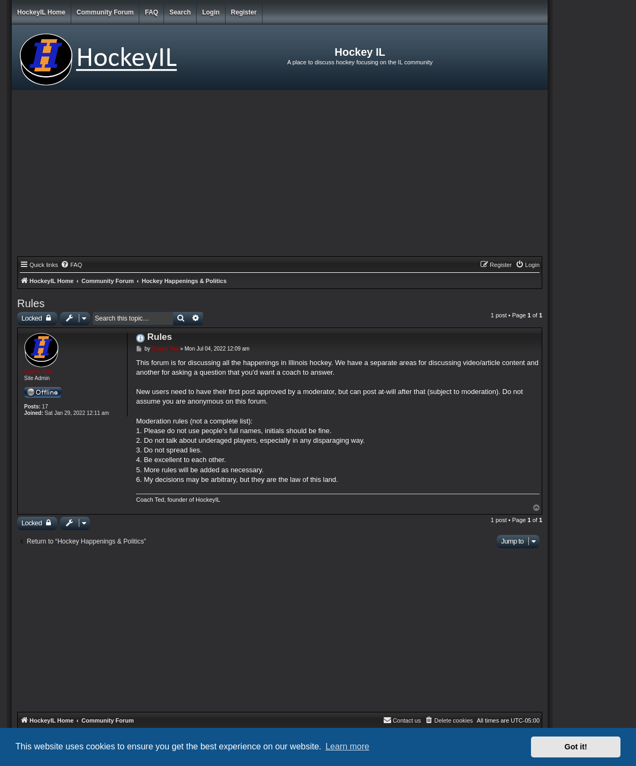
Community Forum (105, 12)
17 (45, 407)
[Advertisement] (279, 176)
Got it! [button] (576, 746)
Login (211, 12)
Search (180, 12)
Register (244, 12)
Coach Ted (37, 372)
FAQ (151, 12)
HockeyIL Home (41, 12)
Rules (30, 303)
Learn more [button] (347, 746)
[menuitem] (71, 264)
